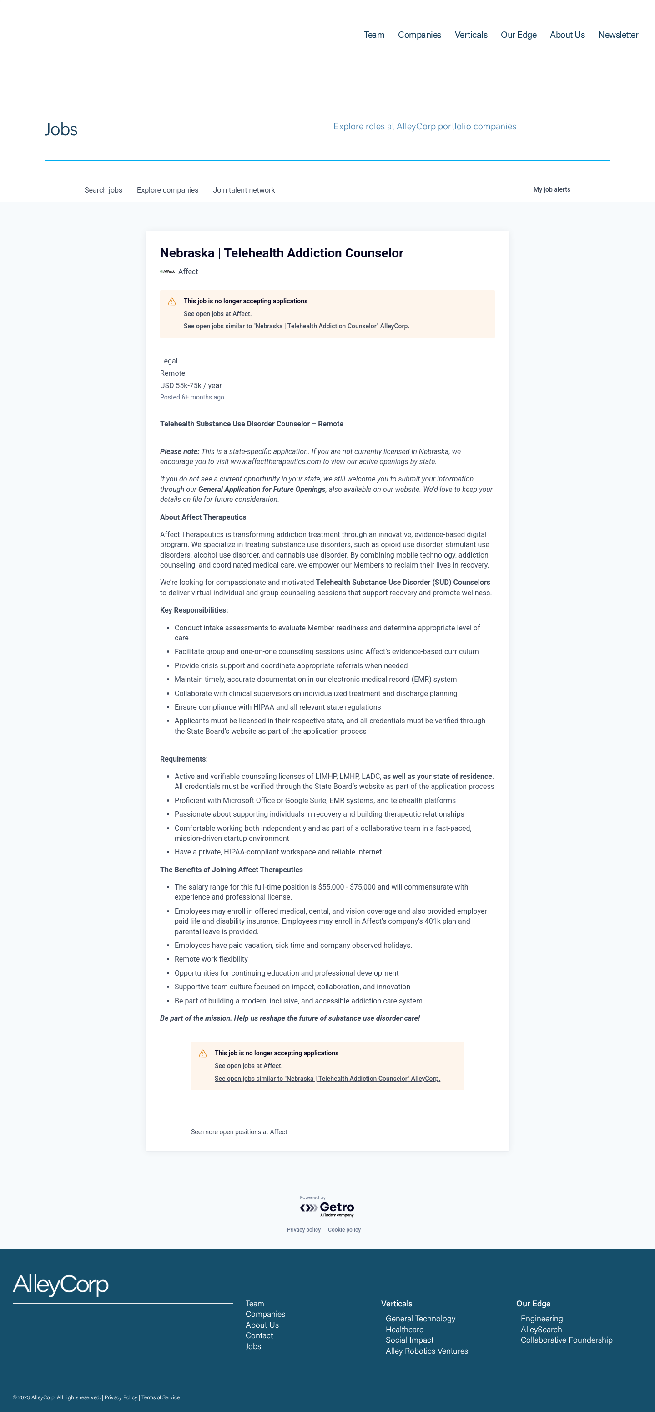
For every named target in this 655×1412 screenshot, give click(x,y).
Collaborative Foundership (567, 1341)
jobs (103, 190)
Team (255, 1304)
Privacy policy (304, 1230)
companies (167, 190)
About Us (262, 1326)
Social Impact (409, 1341)
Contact (259, 1336)
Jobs (253, 1347)
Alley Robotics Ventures (427, 1352)
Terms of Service (160, 1398)
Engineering (542, 1319)
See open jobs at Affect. (218, 313)
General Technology (420, 1319)
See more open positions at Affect (239, 1132)
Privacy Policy (121, 1398)
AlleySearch (541, 1330)
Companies (265, 1315)
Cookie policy (344, 1230)
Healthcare (404, 1330)
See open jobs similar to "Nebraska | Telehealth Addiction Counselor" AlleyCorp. (296, 326)
